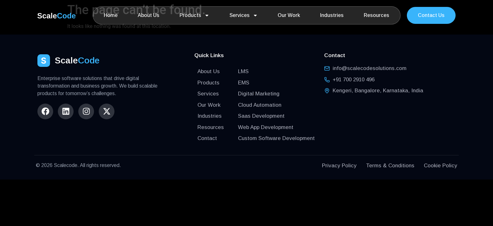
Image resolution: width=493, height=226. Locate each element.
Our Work (289, 15)
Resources (376, 15)
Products (194, 15)
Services (244, 15)
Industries (332, 15)
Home (111, 15)
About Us (148, 15)
